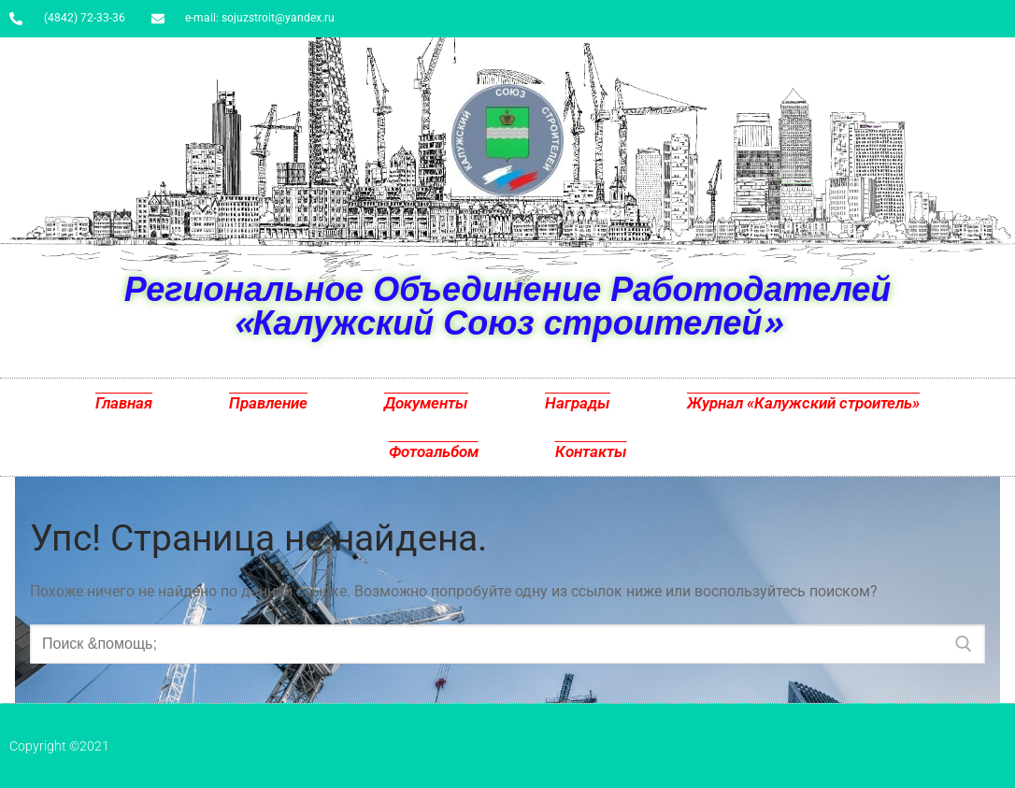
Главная (123, 403)
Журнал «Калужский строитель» (803, 403)
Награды (577, 403)
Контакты (591, 451)
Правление (268, 403)
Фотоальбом (434, 451)
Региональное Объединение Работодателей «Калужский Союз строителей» (508, 305)
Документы (426, 403)
